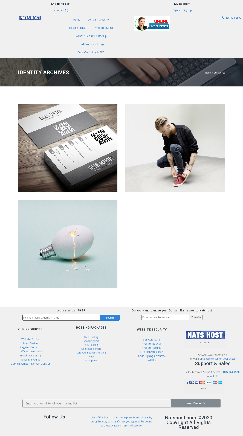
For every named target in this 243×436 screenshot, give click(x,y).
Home (77, 20)
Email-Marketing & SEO (91, 52)
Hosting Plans (79, 27)
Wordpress (91, 355)
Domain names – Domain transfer (30, 388)
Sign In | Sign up (182, 10)
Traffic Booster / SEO (30, 376)
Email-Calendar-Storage (91, 44)
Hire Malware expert (151, 380)
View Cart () (61, 10)
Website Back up (151, 371)
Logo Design (30, 368)
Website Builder (104, 28)
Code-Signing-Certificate (152, 384)
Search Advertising (30, 380)
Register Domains (30, 372)
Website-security (151, 376)
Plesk (91, 352)
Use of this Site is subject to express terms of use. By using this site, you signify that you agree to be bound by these (121, 428)
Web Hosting (91, 341)
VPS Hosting (91, 346)
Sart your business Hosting (91, 350)
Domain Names (98, 19)
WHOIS (152, 388)
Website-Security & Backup (91, 36)
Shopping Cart (91, 343)
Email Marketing (30, 384)
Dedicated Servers (91, 348)
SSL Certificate (152, 367)
